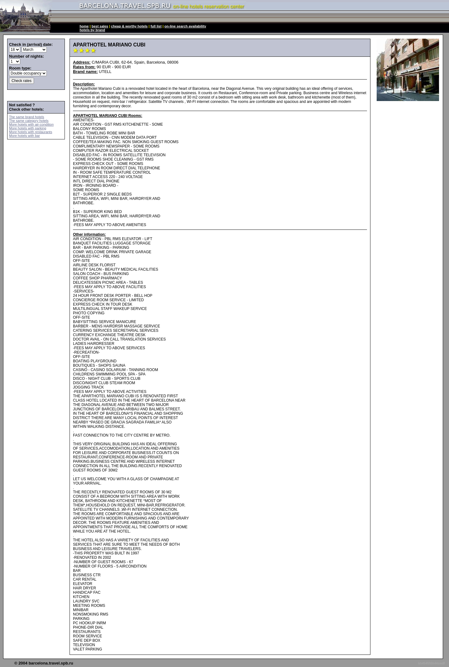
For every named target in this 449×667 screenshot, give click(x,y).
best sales (100, 26)
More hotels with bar (24, 136)
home (84, 26)
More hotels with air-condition (31, 124)
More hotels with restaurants (30, 132)
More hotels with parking (27, 128)
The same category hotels (29, 121)
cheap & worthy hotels (129, 26)
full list (156, 26)
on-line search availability (185, 26)
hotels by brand (92, 30)
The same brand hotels (26, 117)
